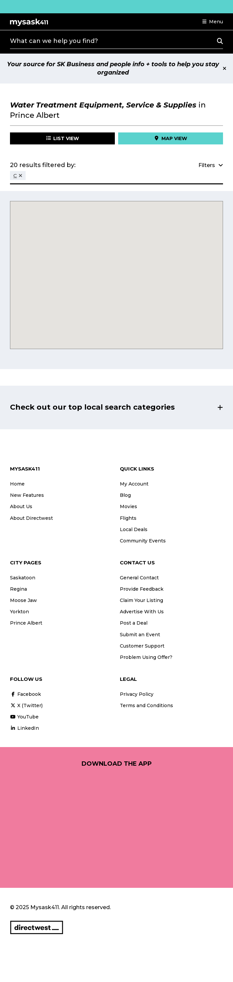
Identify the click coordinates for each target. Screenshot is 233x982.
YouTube (24, 717)
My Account (134, 484)
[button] (212, 21)
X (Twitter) (26, 705)
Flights (128, 518)
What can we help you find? (54, 41)
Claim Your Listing (141, 600)
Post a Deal (133, 623)
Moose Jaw (23, 600)
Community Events (143, 541)
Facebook (25, 694)
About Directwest (31, 518)
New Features (27, 495)
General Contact (139, 578)
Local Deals (133, 529)
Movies (128, 506)
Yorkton (19, 612)
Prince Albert (26, 623)
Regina (18, 589)
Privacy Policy (136, 694)
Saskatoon (22, 578)
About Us (21, 506)
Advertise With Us (142, 612)
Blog (125, 495)
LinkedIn (24, 728)
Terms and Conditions (146, 705)
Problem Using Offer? (146, 657)
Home (17, 484)
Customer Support (142, 646)
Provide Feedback (141, 589)
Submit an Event (140, 635)
